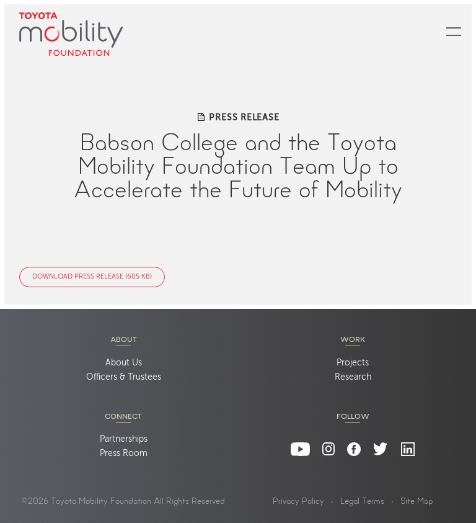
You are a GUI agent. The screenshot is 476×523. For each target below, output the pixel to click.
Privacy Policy (298, 502)
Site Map (416, 502)
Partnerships (124, 439)
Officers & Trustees (123, 377)
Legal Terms (362, 502)
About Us (123, 363)
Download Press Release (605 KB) (92, 276)
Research (353, 377)
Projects (353, 363)
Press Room (124, 453)
